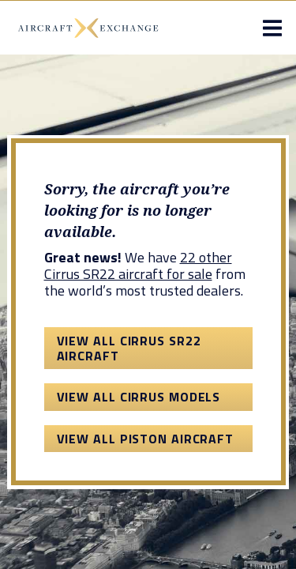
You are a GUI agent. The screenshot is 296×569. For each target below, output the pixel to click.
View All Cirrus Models (139, 396)
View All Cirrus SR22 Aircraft (129, 347)
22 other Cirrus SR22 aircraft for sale (138, 265)
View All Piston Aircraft (145, 438)
